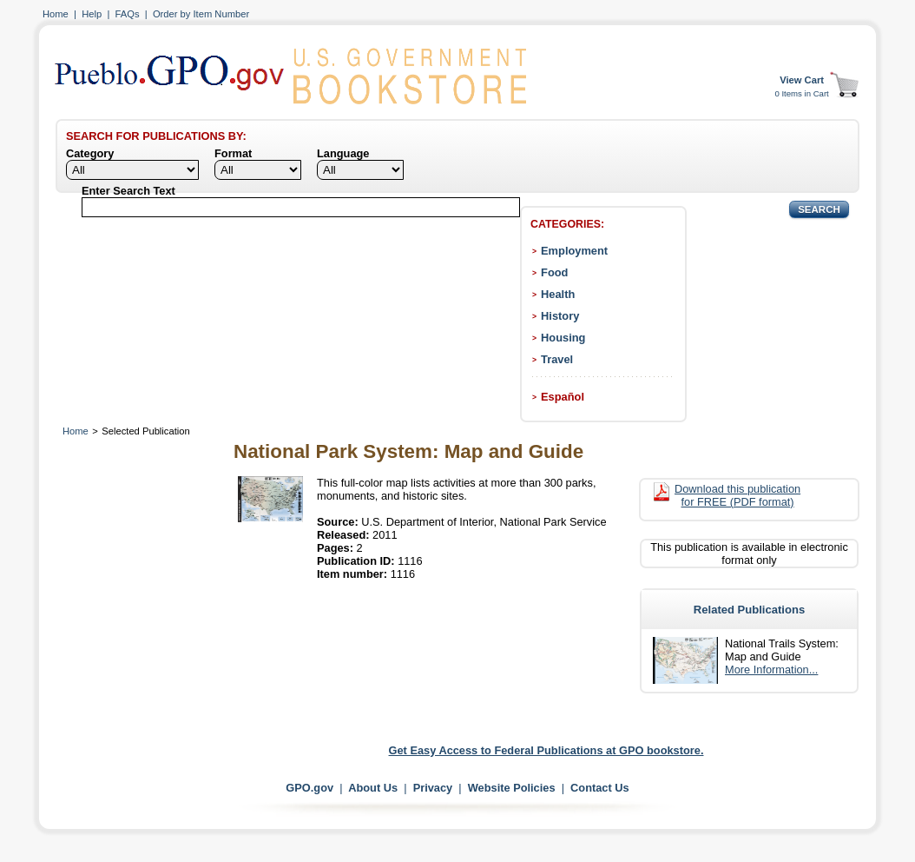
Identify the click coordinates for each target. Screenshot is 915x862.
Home (56, 14)
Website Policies (512, 787)
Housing (563, 337)
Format (233, 153)
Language (343, 153)
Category (90, 153)
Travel (557, 359)
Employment (574, 250)
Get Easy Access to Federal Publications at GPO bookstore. (546, 750)
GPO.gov (309, 787)
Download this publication (737, 495)
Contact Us (599, 787)
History (560, 315)
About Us (373, 787)
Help (92, 14)
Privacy (433, 787)
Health (558, 294)
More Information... (771, 669)
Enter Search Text (128, 190)
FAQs (127, 14)
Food (554, 272)
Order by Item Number (201, 14)
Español (562, 396)
